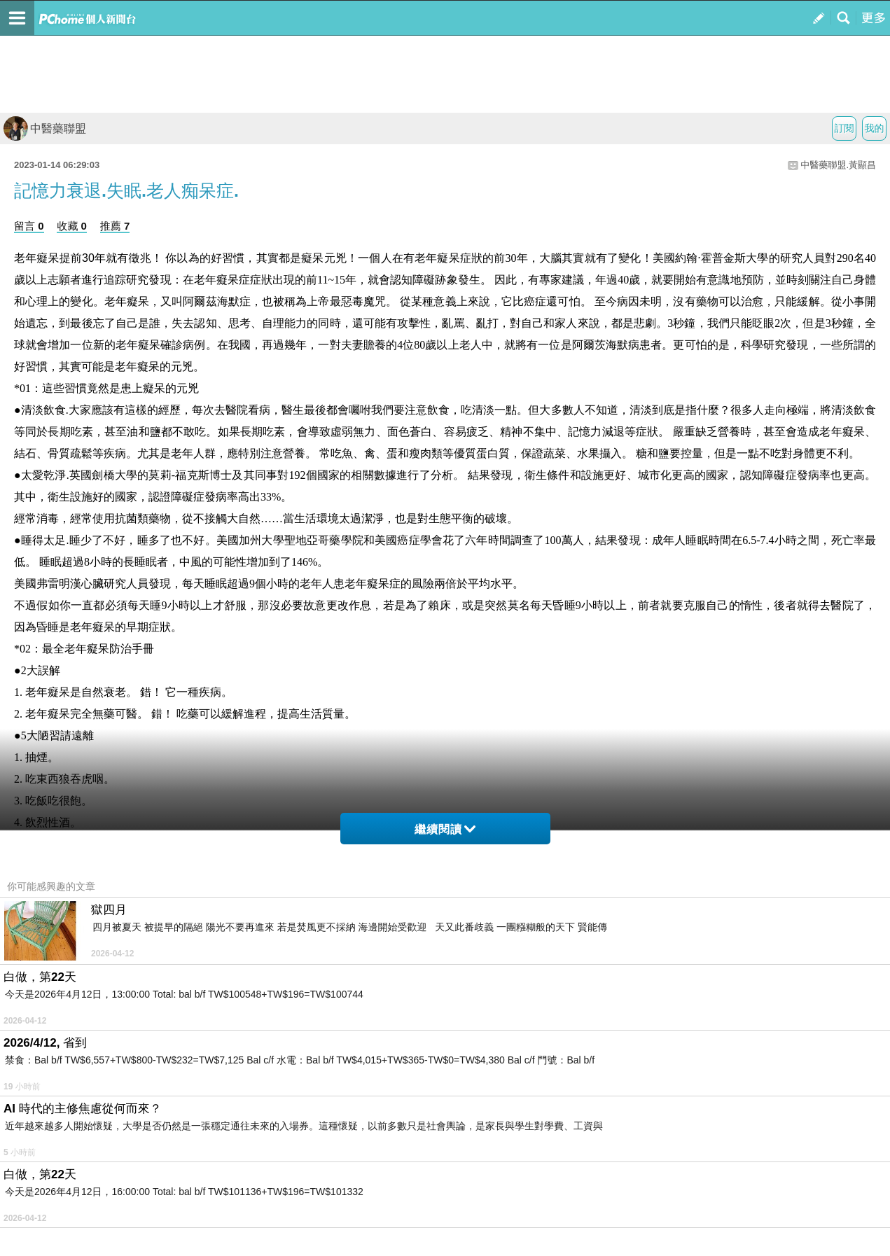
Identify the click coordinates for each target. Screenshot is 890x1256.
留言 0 (29, 226)
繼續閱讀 (445, 829)
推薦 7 (115, 226)
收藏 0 (72, 226)
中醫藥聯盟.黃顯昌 (838, 165)
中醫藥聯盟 (45, 128)
